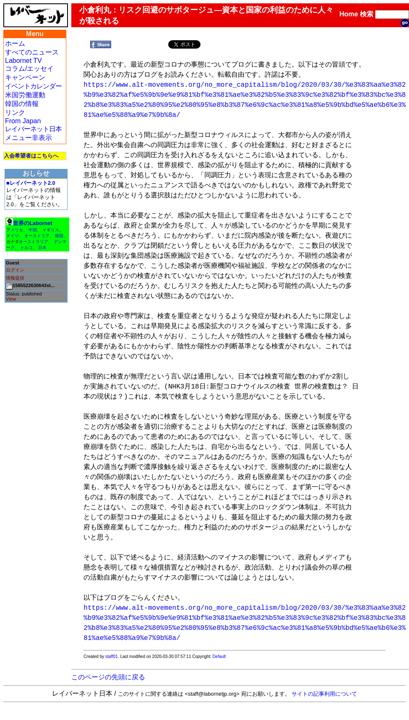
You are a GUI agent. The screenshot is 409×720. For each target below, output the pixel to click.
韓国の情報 (22, 103)
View (11, 298)
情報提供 (15, 277)
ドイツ (12, 235)
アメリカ (14, 230)
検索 (366, 14)
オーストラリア (33, 241)
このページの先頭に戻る (108, 677)
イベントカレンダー (33, 86)
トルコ (26, 247)
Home (348, 14)
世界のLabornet (32, 223)
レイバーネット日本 (33, 128)
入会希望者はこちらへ (31, 156)
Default (219, 656)
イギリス (50, 230)
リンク (15, 112)
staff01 (111, 656)
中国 (33, 230)
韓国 (59, 235)
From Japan (23, 120)
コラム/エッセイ (29, 68)
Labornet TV (23, 60)
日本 (42, 247)
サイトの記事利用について (324, 694)
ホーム (15, 43)
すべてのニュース (32, 52)
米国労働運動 (25, 94)
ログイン (15, 269)
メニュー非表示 (28, 137)
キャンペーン (25, 77)
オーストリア (36, 235)
